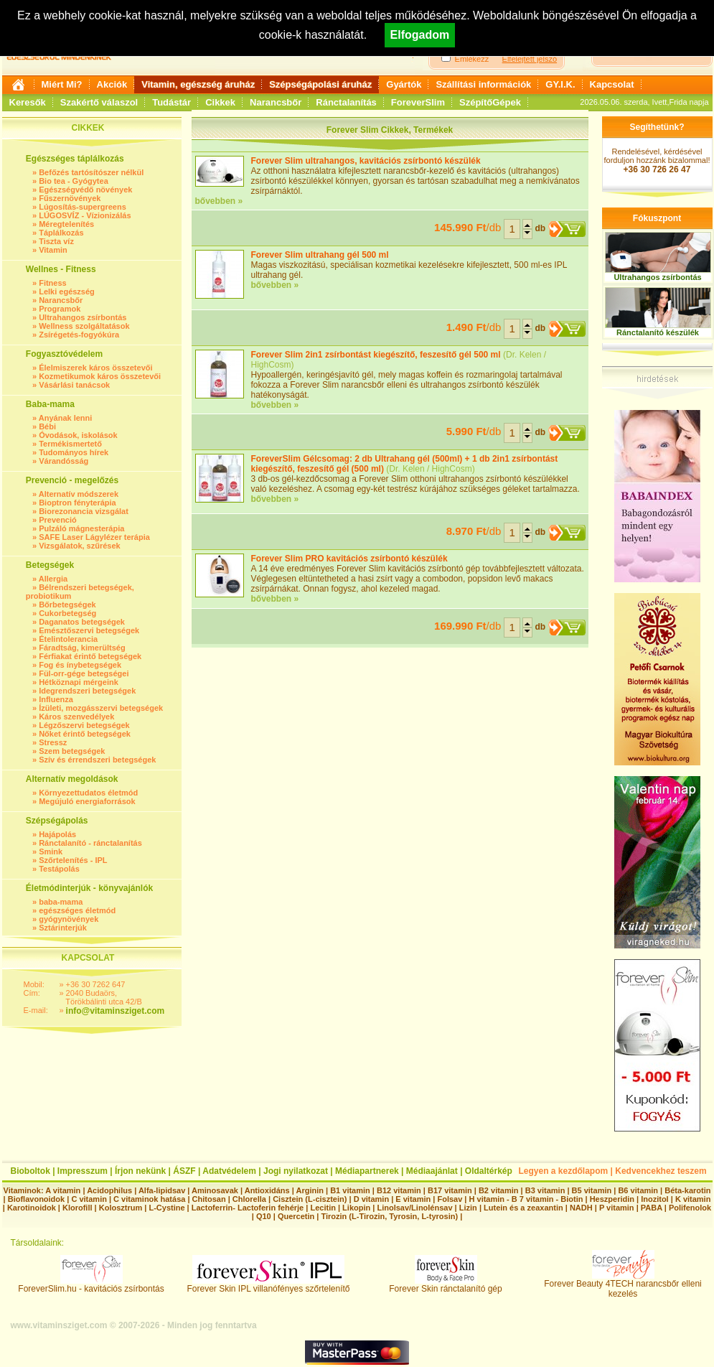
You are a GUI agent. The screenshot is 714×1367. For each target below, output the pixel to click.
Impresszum (82, 1171)
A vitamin (62, 1190)
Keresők (27, 102)
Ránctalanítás (346, 102)
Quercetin (296, 1216)
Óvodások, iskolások (78, 435)
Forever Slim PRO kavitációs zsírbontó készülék (349, 559)
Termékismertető (70, 443)
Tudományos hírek (73, 452)
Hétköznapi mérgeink (78, 682)
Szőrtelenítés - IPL (73, 860)
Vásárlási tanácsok (74, 385)
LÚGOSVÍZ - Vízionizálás (85, 215)
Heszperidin (613, 1199)
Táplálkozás (61, 232)
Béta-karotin (687, 1190)
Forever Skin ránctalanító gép (445, 1285)
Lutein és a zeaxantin (523, 1207)
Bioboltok (30, 1171)
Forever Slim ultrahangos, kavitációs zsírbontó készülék (366, 161)
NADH (581, 1207)
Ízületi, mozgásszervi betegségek (101, 708)
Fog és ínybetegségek (80, 665)
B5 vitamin (592, 1190)
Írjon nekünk (140, 1171)
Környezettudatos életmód (88, 792)
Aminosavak (215, 1190)
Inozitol (655, 1199)
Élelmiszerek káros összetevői (95, 367)
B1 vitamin (350, 1190)
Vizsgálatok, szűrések (80, 545)
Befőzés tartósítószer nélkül (91, 172)
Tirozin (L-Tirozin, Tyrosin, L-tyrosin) (389, 1216)
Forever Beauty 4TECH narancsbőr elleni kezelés (622, 1285)
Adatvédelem (229, 1171)
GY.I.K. (560, 84)
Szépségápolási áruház (320, 84)
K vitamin (693, 1199)
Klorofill (77, 1207)
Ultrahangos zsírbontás (82, 317)
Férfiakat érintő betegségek (90, 656)
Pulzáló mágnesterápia (81, 528)
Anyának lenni (66, 418)
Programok (59, 308)
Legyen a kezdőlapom (564, 1171)
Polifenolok (690, 1207)
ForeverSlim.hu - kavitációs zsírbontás (91, 1285)
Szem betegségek (72, 751)
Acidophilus (109, 1190)
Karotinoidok (31, 1207)
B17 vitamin (450, 1190)
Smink (50, 851)
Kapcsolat (612, 84)
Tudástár (171, 102)
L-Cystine (166, 1207)
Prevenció (58, 519)
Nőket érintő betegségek (85, 733)
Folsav (449, 1199)
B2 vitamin (499, 1190)
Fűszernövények (69, 198)
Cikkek (220, 102)
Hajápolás (57, 834)
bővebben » (219, 201)
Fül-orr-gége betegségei (83, 673)
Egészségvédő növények (85, 189)
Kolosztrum (121, 1207)
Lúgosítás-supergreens (82, 206)
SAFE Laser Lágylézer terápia (94, 537)
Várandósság (63, 461)
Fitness (53, 283)
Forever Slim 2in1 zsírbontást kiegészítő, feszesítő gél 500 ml (376, 355)
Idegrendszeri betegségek (87, 690)
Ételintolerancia (68, 639)
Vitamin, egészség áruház (198, 84)
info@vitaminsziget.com (115, 1011)
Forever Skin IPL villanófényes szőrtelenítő (268, 1285)
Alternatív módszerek (78, 494)
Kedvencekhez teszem (660, 1171)
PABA (652, 1207)
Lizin (468, 1207)
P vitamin (618, 1207)
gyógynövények (68, 919)
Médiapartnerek (367, 1171)
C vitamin (89, 1199)
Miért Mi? (62, 84)
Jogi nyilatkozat (295, 1171)
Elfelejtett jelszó (529, 59)
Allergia (53, 578)
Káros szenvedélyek (76, 716)
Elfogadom (420, 35)
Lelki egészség (67, 291)
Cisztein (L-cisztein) (310, 1199)
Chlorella (249, 1199)
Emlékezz (472, 59)
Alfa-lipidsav (161, 1190)
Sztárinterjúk (63, 927)
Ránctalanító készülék (657, 332)
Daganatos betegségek (82, 621)
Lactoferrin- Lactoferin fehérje (248, 1207)
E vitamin (413, 1199)
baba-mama (61, 901)
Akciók (112, 84)
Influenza (56, 699)
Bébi (47, 426)
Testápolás (59, 868)
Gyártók (403, 84)
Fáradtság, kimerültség (82, 647)
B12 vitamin (399, 1190)
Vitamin (53, 250)
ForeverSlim (418, 102)
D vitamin (372, 1199)
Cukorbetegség (67, 613)
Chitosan (209, 1199)
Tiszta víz (56, 241)
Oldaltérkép (488, 1171)
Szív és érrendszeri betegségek (97, 759)
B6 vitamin (638, 1190)
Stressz (53, 742)
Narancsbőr (275, 102)
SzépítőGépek (490, 102)
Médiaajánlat (432, 1171)
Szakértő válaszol (99, 102)
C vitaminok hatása (149, 1199)
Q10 (263, 1216)
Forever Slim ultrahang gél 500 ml (320, 255)
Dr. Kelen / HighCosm (430, 469)
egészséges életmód (77, 910)
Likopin (356, 1207)
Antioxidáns (267, 1190)
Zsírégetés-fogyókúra (79, 334)
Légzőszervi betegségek (84, 725)
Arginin (310, 1190)
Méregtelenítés (66, 224)
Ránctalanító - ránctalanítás (90, 843)
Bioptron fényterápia (77, 502)
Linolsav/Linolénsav (414, 1207)
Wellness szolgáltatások (84, 326)
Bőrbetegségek (67, 604)
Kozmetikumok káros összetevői (100, 376)
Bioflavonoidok (36, 1199)
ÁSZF (184, 1171)
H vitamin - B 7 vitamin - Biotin (526, 1199)
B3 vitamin (545, 1190)
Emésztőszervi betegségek (89, 630)
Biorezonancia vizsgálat (83, 511)
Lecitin (322, 1207)
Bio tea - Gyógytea (73, 181)
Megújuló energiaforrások (87, 801)
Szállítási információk (483, 84)
